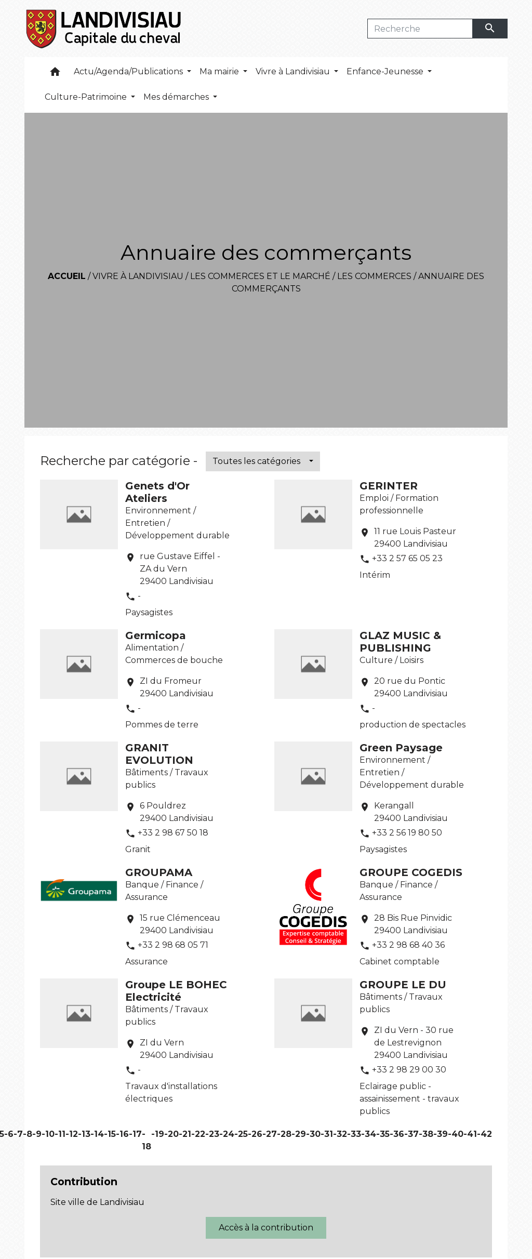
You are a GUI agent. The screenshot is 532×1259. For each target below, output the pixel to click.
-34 (368, 1134)
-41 (470, 1134)
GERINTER (389, 486)
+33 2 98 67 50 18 (173, 833)
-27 (269, 1134)
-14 (97, 1134)
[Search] (420, 28)
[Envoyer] (490, 28)
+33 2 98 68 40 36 (408, 945)
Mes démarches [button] (177, 97)
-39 (440, 1134)
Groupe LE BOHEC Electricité (176, 990)
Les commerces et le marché (260, 276)
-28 (284, 1134)
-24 (226, 1134)
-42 (484, 1134)
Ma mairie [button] (220, 71)
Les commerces (374, 276)
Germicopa (155, 635)
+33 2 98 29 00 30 (409, 1070)
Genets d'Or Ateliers (157, 492)
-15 (110, 1134)
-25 (241, 1134)
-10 (48, 1134)
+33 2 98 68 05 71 (173, 945)
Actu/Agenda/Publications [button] (129, 71)
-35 (383, 1134)
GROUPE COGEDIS (411, 872)
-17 (135, 1134)
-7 (18, 1134)
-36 (397, 1134)
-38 (426, 1134)
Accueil (67, 276)
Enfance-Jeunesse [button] (386, 71)
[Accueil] (104, 28)
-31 (327, 1134)
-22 (198, 1134)
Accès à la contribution (266, 1228)
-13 (84, 1134)
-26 (255, 1134)
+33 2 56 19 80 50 (407, 833)
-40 (455, 1134)
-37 (411, 1134)
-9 (37, 1134)
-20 (171, 1134)
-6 (9, 1134)
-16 (122, 1134)
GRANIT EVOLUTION (159, 753)
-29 (298, 1134)
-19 (157, 1134)
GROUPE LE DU (403, 984)
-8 (27, 1134)
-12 (71, 1134)
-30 (313, 1134)
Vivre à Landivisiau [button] (294, 71)
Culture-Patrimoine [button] (87, 97)
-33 (354, 1134)
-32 (340, 1134)
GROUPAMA (158, 872)
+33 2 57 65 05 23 (407, 558)
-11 (60, 1134)
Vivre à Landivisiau (137, 276)
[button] (55, 74)
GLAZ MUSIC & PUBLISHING (400, 641)
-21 (185, 1134)
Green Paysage (401, 747)
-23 (212, 1134)
